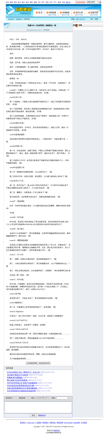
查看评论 (42, 418)
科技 (27, 2)
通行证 (68, 2)
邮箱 (59, 2)
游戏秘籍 (66, 12)
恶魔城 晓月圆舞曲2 (12, 378)
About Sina (30, 425)
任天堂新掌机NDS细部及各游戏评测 (18, 391)
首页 (7, 2)
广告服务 (38, 425)
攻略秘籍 (19, 19)
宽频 (35, 2)
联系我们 (45, 425)
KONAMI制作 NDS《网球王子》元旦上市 (20, 372)
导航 (63, 2)
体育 (15, 2)
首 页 (40, 12)
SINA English (68, 425)
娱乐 (19, 2)
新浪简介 (23, 425)
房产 (43, 2)
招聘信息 (53, 425)
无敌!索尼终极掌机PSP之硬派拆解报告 (19, 388)
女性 (51, 2)
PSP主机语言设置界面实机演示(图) (18, 386)
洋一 (84, 19)
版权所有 (57, 433)
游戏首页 (11, 19)
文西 (77, 19)
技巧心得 (79, 12)
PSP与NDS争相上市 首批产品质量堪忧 (19, 383)
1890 (80, 19)
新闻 (11, 2)
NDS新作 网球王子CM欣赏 (14, 375)
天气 (54, 2)
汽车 (39, 2)
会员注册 (77, 425)
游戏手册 (94, 12)
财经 (23, 2)
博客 (31, 2)
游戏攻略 (52, 12)
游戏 (47, 2)
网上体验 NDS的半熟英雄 (14, 380)
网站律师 (60, 425)
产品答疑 (84, 425)
